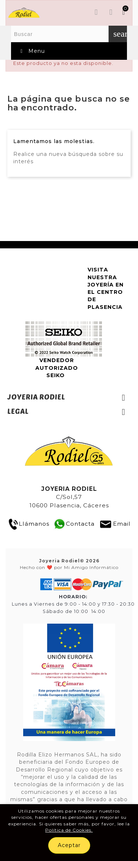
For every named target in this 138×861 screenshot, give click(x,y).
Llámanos (28, 523)
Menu (31, 51)
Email (122, 523)
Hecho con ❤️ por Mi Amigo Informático (69, 564)
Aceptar (69, 845)
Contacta (80, 523)
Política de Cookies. (69, 830)
